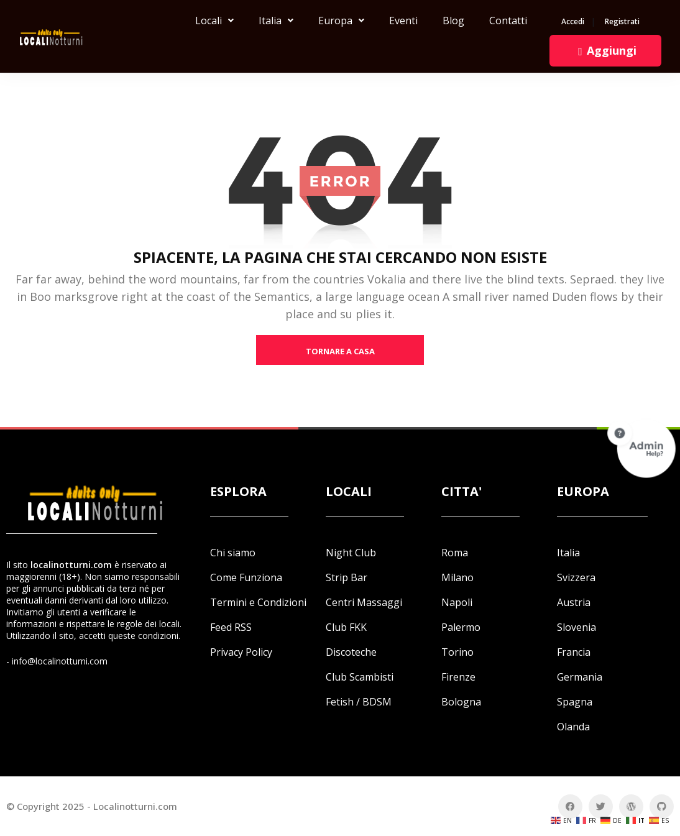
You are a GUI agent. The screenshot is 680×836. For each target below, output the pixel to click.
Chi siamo (232, 552)
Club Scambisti (359, 677)
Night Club (351, 552)
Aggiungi (605, 50)
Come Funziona (246, 577)
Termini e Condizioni (258, 602)
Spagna (574, 702)
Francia (573, 652)
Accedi (572, 22)
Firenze (458, 677)
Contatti (508, 20)
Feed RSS (231, 627)
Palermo (460, 627)
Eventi (403, 20)
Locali (214, 20)
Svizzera (576, 577)
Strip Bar (346, 577)
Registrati (622, 22)
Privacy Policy (241, 652)
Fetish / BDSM (359, 702)
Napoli (456, 602)
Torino (457, 652)
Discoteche (351, 652)
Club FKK (346, 627)
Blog (453, 20)
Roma (454, 552)
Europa (341, 20)
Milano (457, 577)
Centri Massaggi (364, 602)
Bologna (461, 702)
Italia (276, 20)
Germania (579, 677)
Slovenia (576, 627)
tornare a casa (340, 351)
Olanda (573, 726)
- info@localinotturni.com (57, 661)
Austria (573, 602)
